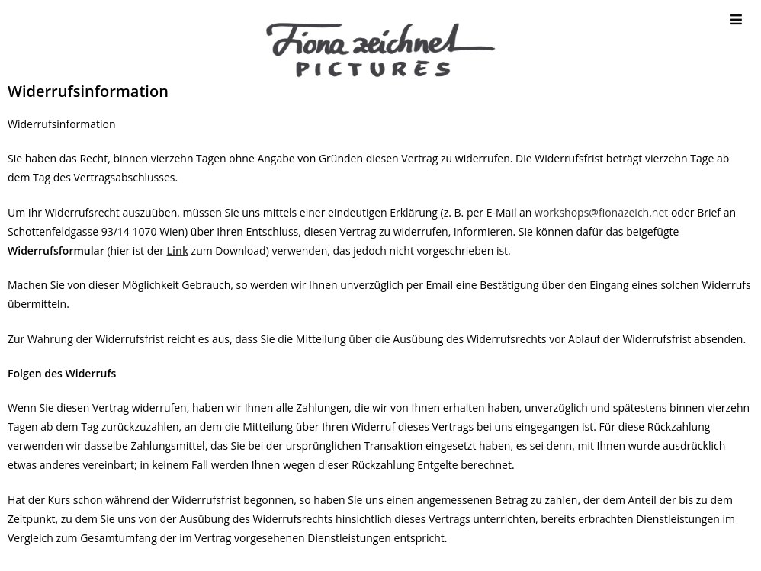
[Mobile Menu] (736, 19)
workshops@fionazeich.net (601, 212)
